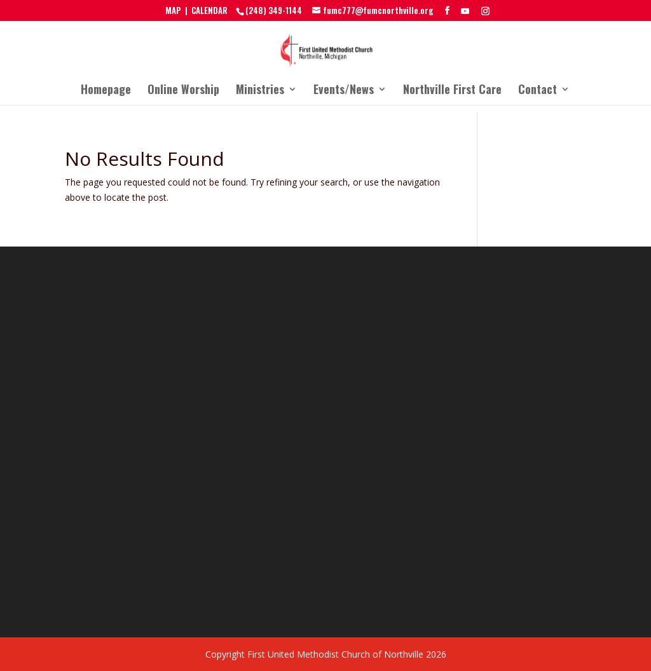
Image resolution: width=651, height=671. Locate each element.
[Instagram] (485, 10)
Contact (537, 91)
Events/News (343, 91)
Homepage (106, 91)
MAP (173, 10)
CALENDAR (209, 10)
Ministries (260, 91)
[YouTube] (465, 10)
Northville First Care (452, 91)
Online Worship (183, 91)
